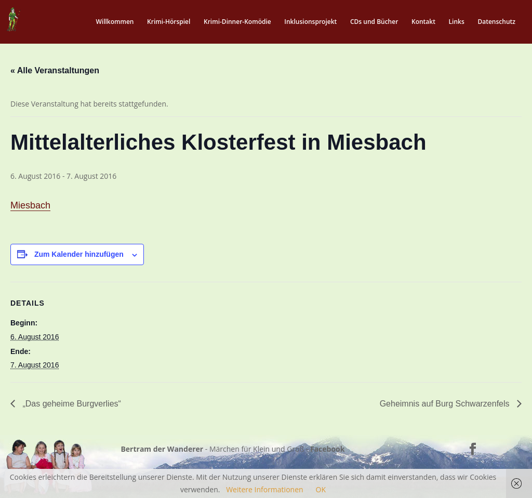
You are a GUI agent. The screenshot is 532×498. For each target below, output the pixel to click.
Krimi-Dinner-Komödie (237, 22)
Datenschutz (496, 22)
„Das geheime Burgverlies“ (70, 403)
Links (456, 22)
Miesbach (30, 205)
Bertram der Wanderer (162, 449)
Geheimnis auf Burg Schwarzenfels (446, 403)
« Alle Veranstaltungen (54, 70)
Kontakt (423, 22)
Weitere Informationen (264, 489)
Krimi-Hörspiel (168, 22)
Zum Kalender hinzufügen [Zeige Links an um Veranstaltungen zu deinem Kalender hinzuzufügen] (79, 254)
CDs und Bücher (374, 22)
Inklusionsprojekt (310, 22)
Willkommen (115, 22)
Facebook (327, 449)
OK (321, 489)
